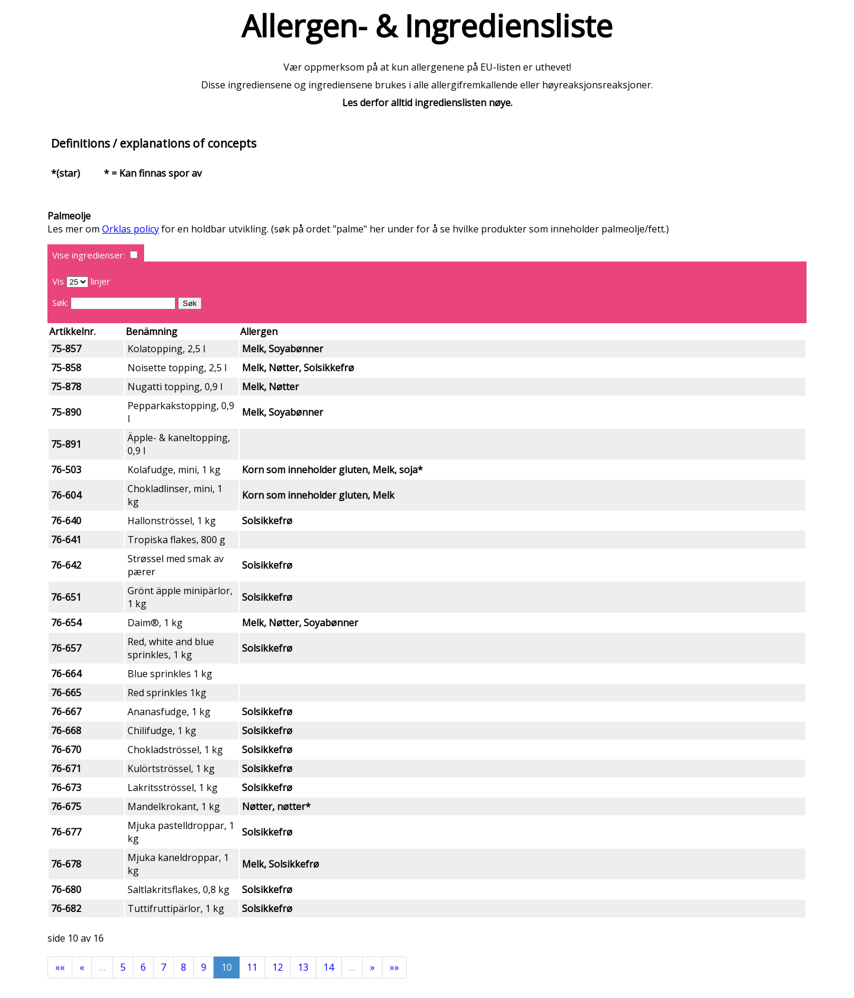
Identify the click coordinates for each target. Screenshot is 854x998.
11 (252, 967)
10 (226, 967)
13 (303, 967)
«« (60, 967)
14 (328, 967)
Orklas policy (130, 228)
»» (394, 967)
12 (277, 967)
